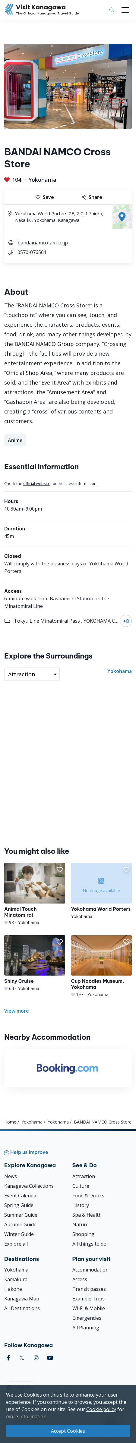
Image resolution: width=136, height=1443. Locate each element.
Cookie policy (101, 1409)
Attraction (83, 1176)
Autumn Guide (20, 1224)
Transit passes (89, 1289)
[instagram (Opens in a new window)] (36, 1357)
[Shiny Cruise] (34, 963)
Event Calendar (21, 1195)
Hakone (13, 1289)
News (10, 1176)
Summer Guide (20, 1215)
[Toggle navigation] (125, 10)
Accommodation (90, 1269)
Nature (80, 1224)
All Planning (85, 1327)
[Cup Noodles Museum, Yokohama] (101, 966)
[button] (60, 869)
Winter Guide (19, 1234)
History (80, 1205)
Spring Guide (18, 1205)
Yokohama (42, 179)
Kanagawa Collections (29, 1186)
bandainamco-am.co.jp (42, 242)
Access (79, 1279)
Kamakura (15, 1279)
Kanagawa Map (21, 1298)
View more (16, 1011)
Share (92, 197)
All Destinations (22, 1308)
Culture (80, 1186)
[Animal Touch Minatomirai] (34, 894)
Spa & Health (87, 1215)
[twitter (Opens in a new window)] (22, 1357)
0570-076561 (31, 252)
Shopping (83, 1234)
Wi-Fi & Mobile (88, 1308)
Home (10, 1122)
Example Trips (88, 1298)
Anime (15, 440)
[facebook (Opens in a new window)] (8, 1357)
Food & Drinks (88, 1195)
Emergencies (86, 1318)
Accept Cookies (68, 1431)
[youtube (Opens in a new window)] (50, 1357)
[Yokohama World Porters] (101, 891)
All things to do (89, 1243)
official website (36, 483)
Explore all (16, 1243)
